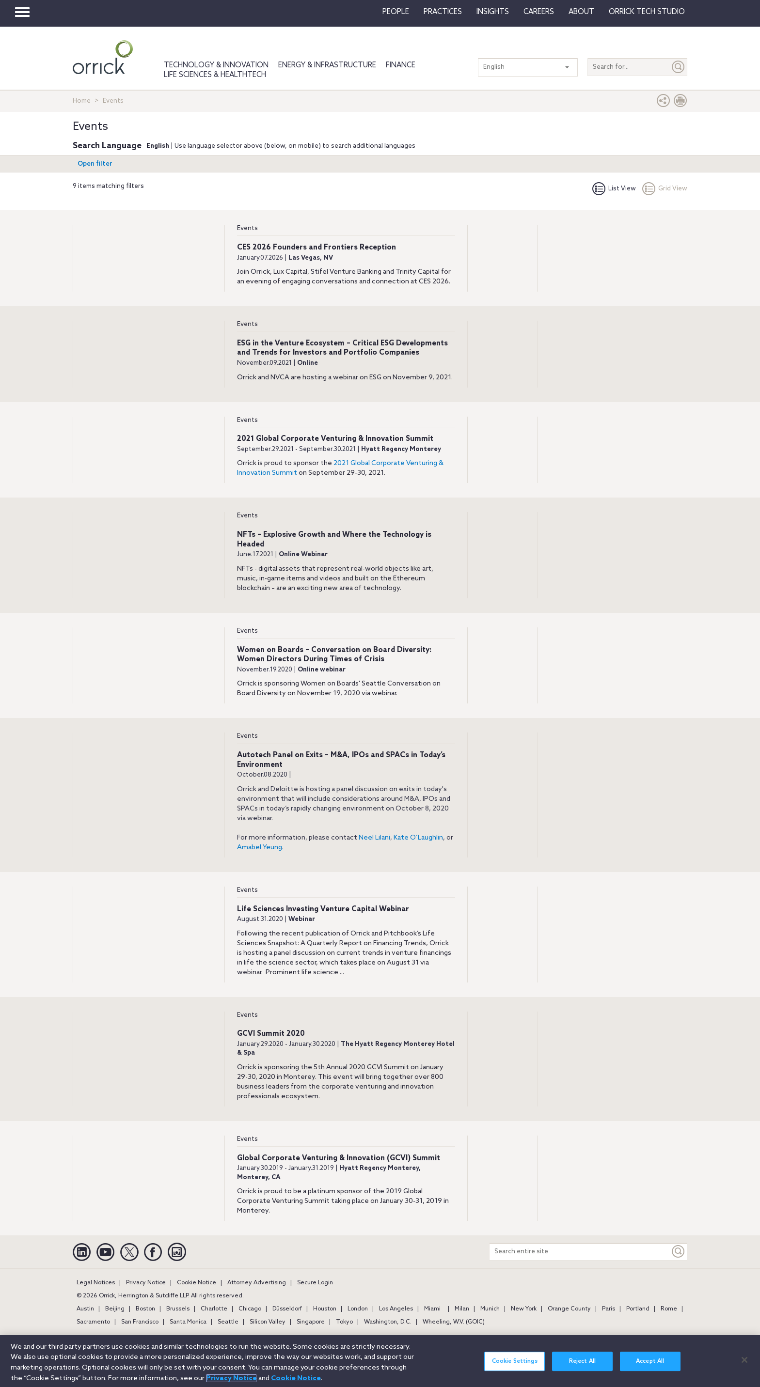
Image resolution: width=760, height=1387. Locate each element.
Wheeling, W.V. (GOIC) (454, 1322)
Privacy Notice (146, 1282)
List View (614, 188)
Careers (538, 12)
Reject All (582, 1366)
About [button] (581, 12)
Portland (637, 1309)
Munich (490, 1309)
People (395, 12)
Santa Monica (188, 1322)
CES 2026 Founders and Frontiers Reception (316, 247)
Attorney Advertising (256, 1282)
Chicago (249, 1309)
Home (82, 101)
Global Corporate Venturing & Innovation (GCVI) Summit (338, 1158)
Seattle (228, 1322)
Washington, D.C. (388, 1322)
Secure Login (315, 1282)
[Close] (744, 1365)
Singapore (311, 1322)
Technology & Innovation (216, 65)
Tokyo (344, 1322)
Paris (608, 1309)
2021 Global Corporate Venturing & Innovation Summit (335, 439)
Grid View (664, 188)
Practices (443, 12)
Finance (400, 65)
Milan (462, 1309)
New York (524, 1309)
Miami (432, 1309)
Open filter (95, 164)
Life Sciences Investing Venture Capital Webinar (323, 909)
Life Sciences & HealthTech (215, 75)
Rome (669, 1309)
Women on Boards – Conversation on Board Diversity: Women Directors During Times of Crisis (334, 655)
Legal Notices (96, 1282)
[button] (663, 103)
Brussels (178, 1309)
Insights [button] (492, 12)
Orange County (569, 1309)
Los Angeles (396, 1309)
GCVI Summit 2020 (271, 1033)
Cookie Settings (515, 1366)
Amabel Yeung (259, 847)
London (358, 1309)
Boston (145, 1309)
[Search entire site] (579, 1252)
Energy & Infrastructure (327, 65)
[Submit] (678, 67)
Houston (324, 1309)
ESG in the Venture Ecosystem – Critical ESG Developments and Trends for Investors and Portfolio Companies (342, 348)
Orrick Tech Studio (647, 12)
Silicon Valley (267, 1322)
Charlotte (214, 1309)
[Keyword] (678, 1252)
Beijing (115, 1309)
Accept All (650, 1366)
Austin (85, 1309)
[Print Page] (680, 103)
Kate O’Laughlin (418, 838)
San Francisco (139, 1322)
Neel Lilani (374, 838)
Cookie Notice (196, 1282)
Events (247, 228)
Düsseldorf (287, 1309)
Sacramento (93, 1322)
